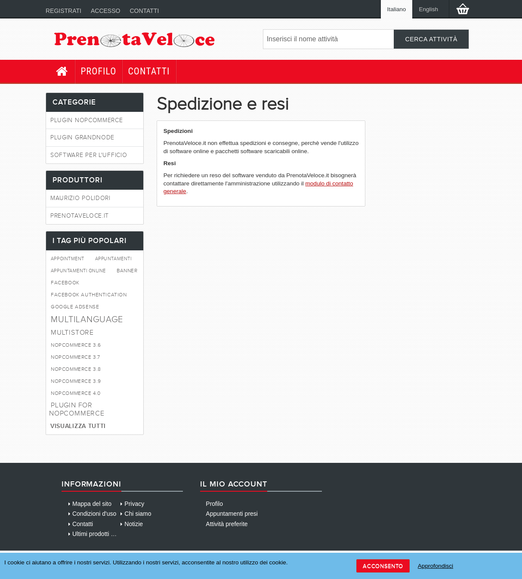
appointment (67, 258)
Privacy (134, 503)
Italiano (396, 9)
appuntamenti (113, 258)
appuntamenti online (78, 270)
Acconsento (383, 566)
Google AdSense (75, 307)
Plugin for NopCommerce (77, 409)
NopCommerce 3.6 (76, 345)
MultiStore (72, 332)
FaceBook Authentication (89, 295)
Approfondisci (435, 566)
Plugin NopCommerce (86, 120)
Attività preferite (226, 523)
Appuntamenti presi (232, 513)
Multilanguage (87, 319)
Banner (127, 271)
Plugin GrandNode (82, 137)
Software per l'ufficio (88, 155)
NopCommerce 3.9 (76, 381)
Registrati (63, 10)
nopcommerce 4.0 (76, 393)
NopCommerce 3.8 (76, 369)
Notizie (133, 523)
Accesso (105, 10)
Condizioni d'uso (94, 513)
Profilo (98, 71)
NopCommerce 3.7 (75, 357)
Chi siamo (137, 513)
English (428, 9)
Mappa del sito (91, 503)
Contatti (144, 10)
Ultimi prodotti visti (96, 533)
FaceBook (65, 283)
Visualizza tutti (78, 425)
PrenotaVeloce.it (79, 216)
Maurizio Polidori (80, 198)
